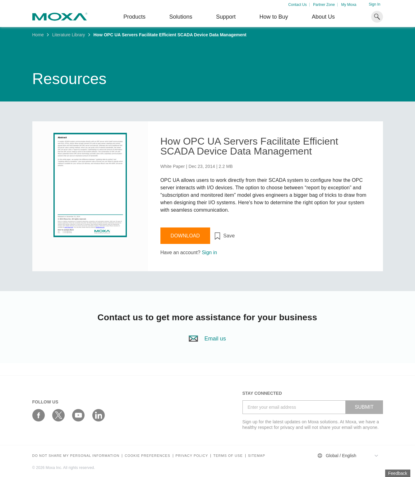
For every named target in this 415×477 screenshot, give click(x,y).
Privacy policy (192, 455)
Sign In (374, 4)
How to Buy (273, 17)
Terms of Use (228, 455)
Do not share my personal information (76, 455)
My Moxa (348, 5)
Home (38, 34)
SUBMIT (364, 407)
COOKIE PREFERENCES (147, 455)
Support (226, 17)
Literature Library (68, 34)
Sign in (209, 252)
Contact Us (297, 5)
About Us (323, 17)
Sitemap (256, 455)
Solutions (180, 17)
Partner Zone (324, 5)
